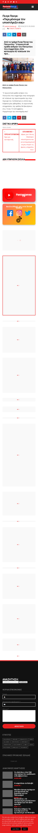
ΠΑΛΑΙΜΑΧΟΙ (24, 747)
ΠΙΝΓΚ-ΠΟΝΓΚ (15, 28)
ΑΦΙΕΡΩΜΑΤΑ (24, 742)
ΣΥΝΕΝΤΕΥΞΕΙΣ (7, 744)
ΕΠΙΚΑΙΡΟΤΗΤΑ (24, 739)
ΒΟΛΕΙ (31, 739)
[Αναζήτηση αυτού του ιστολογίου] (11, 682)
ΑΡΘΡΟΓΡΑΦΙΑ (15, 742)
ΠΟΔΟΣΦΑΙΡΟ (7, 739)
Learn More (15, 829)
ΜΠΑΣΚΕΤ (15, 739)
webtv (26, 744)
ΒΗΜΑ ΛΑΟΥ (16, 747)
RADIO (31, 744)
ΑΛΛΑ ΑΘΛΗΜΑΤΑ (17, 744)
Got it (24, 829)
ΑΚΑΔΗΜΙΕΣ (6, 742)
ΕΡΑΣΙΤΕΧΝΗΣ (6, 747)
